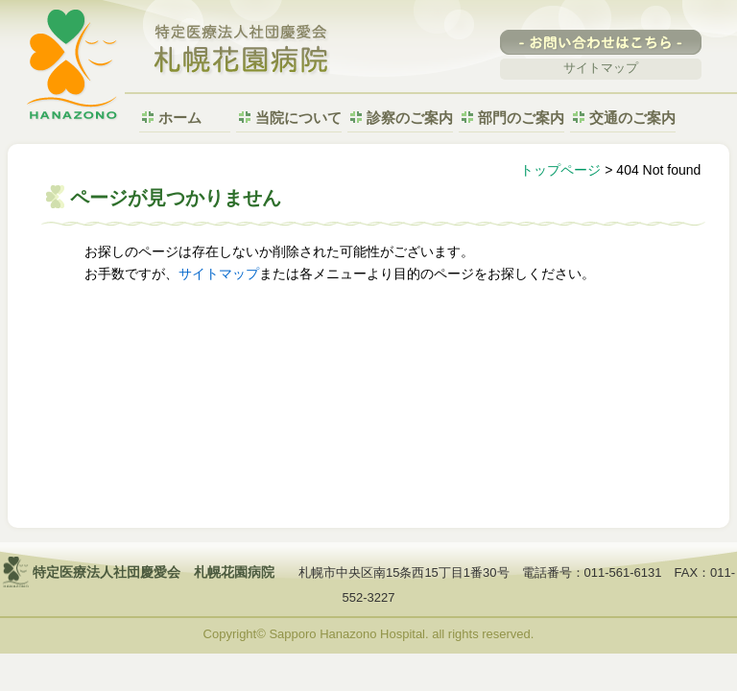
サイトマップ (600, 67)
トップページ (560, 170)
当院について (298, 117)
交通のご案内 (632, 117)
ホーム (180, 117)
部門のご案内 (521, 117)
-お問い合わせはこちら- (600, 42)
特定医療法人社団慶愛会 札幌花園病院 (242, 51)
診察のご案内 (410, 117)
